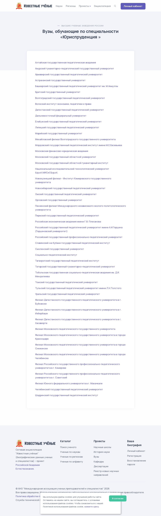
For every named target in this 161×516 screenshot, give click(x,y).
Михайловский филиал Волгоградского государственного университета (75, 139)
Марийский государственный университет (58, 133)
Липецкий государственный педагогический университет (67, 127)
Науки (59, 6)
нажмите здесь (91, 506)
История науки (102, 451)
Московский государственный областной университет (65, 156)
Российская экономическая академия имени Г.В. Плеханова (68, 221)
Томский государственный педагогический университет (66, 282)
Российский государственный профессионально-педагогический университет (78, 237)
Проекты (84, 6)
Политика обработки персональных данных (40, 496)
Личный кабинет (133, 6)
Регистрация (134, 455)
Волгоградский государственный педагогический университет (70, 98)
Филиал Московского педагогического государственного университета (75, 329)
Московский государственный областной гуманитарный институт (71, 162)
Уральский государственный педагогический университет (67, 294)
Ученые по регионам (71, 456)
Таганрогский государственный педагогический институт (67, 260)
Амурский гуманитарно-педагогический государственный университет (74, 68)
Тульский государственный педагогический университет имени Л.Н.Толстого (78, 288)
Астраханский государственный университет (60, 80)
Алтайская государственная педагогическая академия (65, 62)
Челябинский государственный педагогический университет (69, 389)
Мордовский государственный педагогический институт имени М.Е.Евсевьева (78, 145)
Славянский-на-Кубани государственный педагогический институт (72, 243)
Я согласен (117, 498)
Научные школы (102, 447)
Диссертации (101, 466)
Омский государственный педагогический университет (65, 194)
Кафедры (99, 461)
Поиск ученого (68, 447)
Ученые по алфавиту (71, 461)
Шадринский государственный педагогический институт (66, 395)
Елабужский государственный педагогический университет (68, 121)
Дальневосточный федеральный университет (60, 115)
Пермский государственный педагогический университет (67, 215)
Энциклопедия (102, 6)
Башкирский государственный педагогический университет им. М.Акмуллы (76, 86)
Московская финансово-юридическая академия (61, 151)
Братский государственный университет (57, 92)
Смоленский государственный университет (59, 249)
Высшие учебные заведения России (82, 25)
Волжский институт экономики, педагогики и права (63, 103)
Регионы (71, 6)
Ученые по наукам (70, 451)
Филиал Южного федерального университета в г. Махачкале (68, 383)
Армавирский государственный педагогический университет (68, 74)
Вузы (96, 456)
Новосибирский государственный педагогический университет (70, 188)
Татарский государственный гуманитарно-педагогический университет (75, 266)
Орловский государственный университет (58, 200)
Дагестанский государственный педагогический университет (69, 109)
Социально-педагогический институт (56, 254)
